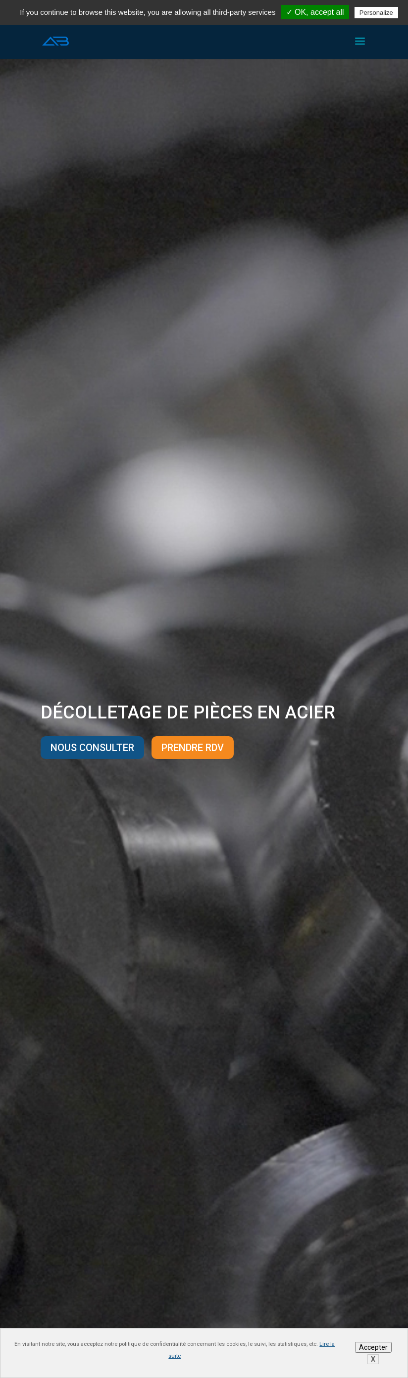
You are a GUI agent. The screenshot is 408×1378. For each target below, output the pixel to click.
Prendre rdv (192, 748)
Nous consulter (92, 748)
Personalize (376, 12)
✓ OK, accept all (315, 12)
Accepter (373, 1347)
